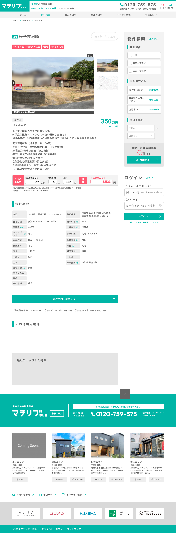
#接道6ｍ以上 (33, 46)
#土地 (45, 46)
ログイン (143, 216)
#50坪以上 (18, 46)
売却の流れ (96, 14)
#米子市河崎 (57, 46)
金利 (65, 178)
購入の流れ (70, 14)
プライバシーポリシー (53, 529)
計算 (83, 180)
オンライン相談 (72, 494)
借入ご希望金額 (31, 178)
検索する (143, 160)
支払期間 (52, 178)
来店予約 (46, 494)
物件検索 (45, 14)
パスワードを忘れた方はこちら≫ (144, 222)
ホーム (23, 14)
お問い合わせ (21, 494)
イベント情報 (124, 14)
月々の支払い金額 (97, 178)
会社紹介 (150, 14)
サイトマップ (74, 529)
